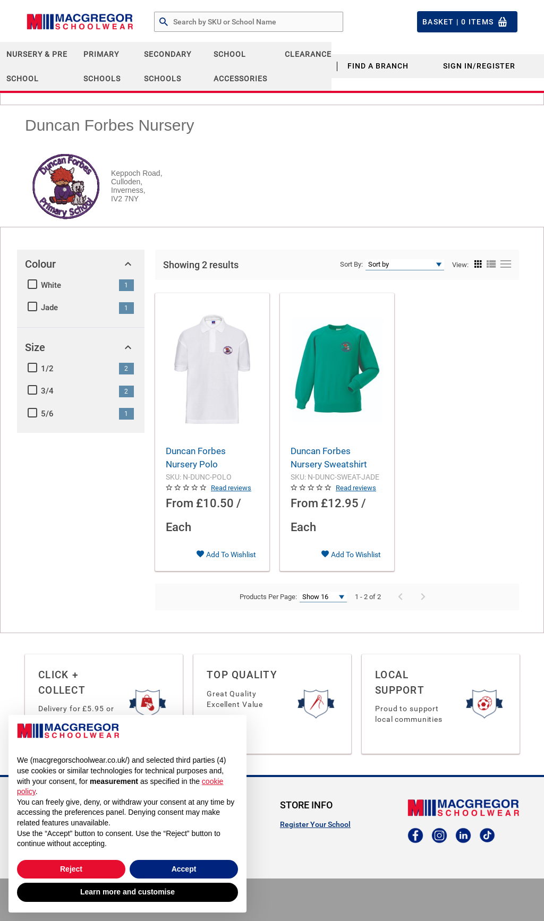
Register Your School (315, 824)
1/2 (47, 368)
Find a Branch (378, 66)
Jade (49, 307)
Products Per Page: (268, 597)
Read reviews (231, 488)
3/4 (47, 391)
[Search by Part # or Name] (163, 22)
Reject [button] (71, 869)
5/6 (47, 414)
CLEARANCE (308, 54)
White (51, 285)
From (179, 503)
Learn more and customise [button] (127, 892)
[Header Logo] (79, 22)
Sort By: (351, 264)
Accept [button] (184, 869)
